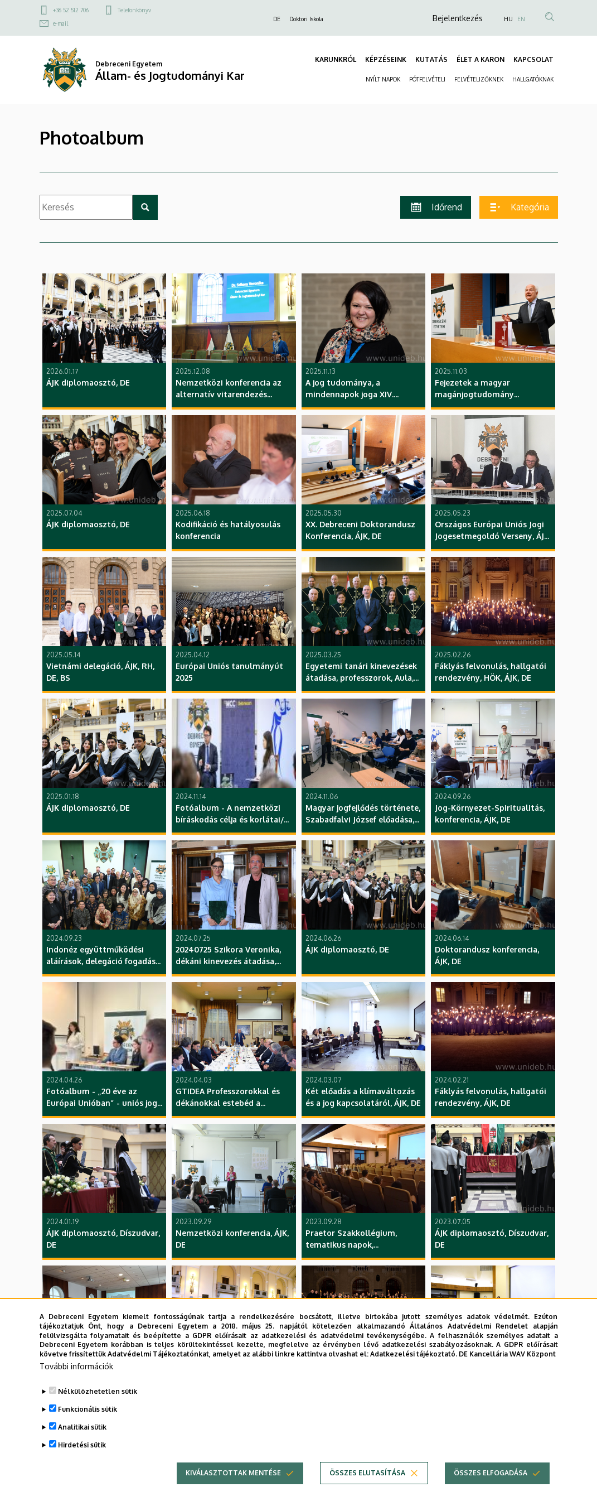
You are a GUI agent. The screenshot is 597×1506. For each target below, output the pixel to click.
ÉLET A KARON (480, 59)
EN (521, 19)
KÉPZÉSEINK (385, 59)
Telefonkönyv (134, 10)
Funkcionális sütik (87, 1420)
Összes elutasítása (367, 1484)
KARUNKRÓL (335, 59)
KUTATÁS (431, 59)
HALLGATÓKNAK (533, 79)
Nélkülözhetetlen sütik (97, 1402)
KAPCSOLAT (533, 59)
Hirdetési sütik (82, 1456)
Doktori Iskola (306, 19)
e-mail (60, 23)
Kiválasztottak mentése (233, 1484)
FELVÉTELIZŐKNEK (478, 79)
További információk (76, 1377)
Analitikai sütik (82, 1438)
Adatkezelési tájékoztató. (413, 1365)
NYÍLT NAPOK (383, 79)
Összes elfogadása (490, 1484)
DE (276, 19)
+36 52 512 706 (71, 10)
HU (508, 19)
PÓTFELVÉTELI (427, 79)
